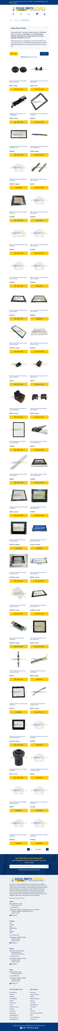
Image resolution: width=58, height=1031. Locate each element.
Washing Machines (14, 1019)
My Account (33, 992)
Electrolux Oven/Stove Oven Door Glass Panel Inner (38, 573)
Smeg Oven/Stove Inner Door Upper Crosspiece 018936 (39, 770)
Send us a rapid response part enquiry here (29, 869)
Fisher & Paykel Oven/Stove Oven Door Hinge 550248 (18, 671)
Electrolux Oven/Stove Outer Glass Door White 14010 (18, 573)
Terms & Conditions (35, 1017)
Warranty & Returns (35, 998)
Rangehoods (13, 1013)
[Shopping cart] (36, 14)
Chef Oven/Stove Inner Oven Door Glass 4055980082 (18, 442)
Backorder (19, 187)
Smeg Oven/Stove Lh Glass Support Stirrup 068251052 (18, 802)
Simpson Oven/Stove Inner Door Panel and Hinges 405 (17, 737)
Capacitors (12, 996)
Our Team (32, 1011)
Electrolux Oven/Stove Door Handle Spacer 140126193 (18, 81)
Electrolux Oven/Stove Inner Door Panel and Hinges (18, 540)
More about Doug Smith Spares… (17, 898)
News (31, 1015)
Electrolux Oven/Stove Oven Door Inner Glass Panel (18, 606)
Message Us (14, 915)
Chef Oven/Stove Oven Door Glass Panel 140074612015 (38, 442)
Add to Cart (18, 89)
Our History (33, 1002)
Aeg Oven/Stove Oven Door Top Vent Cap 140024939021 (39, 147)
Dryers (11, 1004)
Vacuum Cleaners (14, 1017)
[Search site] (47, 866)
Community (33, 1007)
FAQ (31, 1009)
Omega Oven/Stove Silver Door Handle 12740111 (37, 704)
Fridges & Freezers (14, 1007)
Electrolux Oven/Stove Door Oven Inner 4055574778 (38, 507)
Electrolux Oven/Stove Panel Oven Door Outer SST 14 (38, 606)
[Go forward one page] (31, 849)
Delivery (32, 996)
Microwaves (12, 1011)
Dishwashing (13, 1002)
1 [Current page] (28, 849)
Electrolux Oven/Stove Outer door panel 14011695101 (38, 540)
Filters (14, 54)
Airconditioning (13, 992)
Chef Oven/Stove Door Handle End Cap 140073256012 (18, 409)
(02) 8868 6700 (15, 907)
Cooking (11, 1000)
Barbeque (12, 994)
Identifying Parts (34, 1004)
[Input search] (27, 866)
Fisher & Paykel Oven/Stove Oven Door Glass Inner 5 (38, 638)
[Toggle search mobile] (21, 14)
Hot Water (12, 1009)
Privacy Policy (33, 1019)
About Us (32, 1000)
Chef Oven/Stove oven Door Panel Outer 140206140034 (38, 475)
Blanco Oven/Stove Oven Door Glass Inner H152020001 (18, 343)
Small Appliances (14, 1015)
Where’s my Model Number (36, 1013)
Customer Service (34, 994)
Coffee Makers (13, 998)
